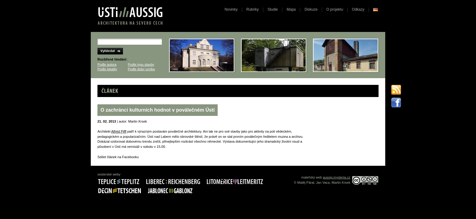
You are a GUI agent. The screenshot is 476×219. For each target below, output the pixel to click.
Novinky (231, 9)
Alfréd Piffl (118, 131)
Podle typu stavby (141, 64)
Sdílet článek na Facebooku (118, 157)
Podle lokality (107, 69)
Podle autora (106, 64)
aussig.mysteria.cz (336, 177)
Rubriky (252, 9)
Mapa (291, 9)
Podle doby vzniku (141, 69)
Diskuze (311, 9)
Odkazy (358, 9)
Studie (272, 9)
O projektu (334, 9)
